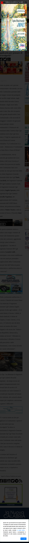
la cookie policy (21, 530)
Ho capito (23, 538)
